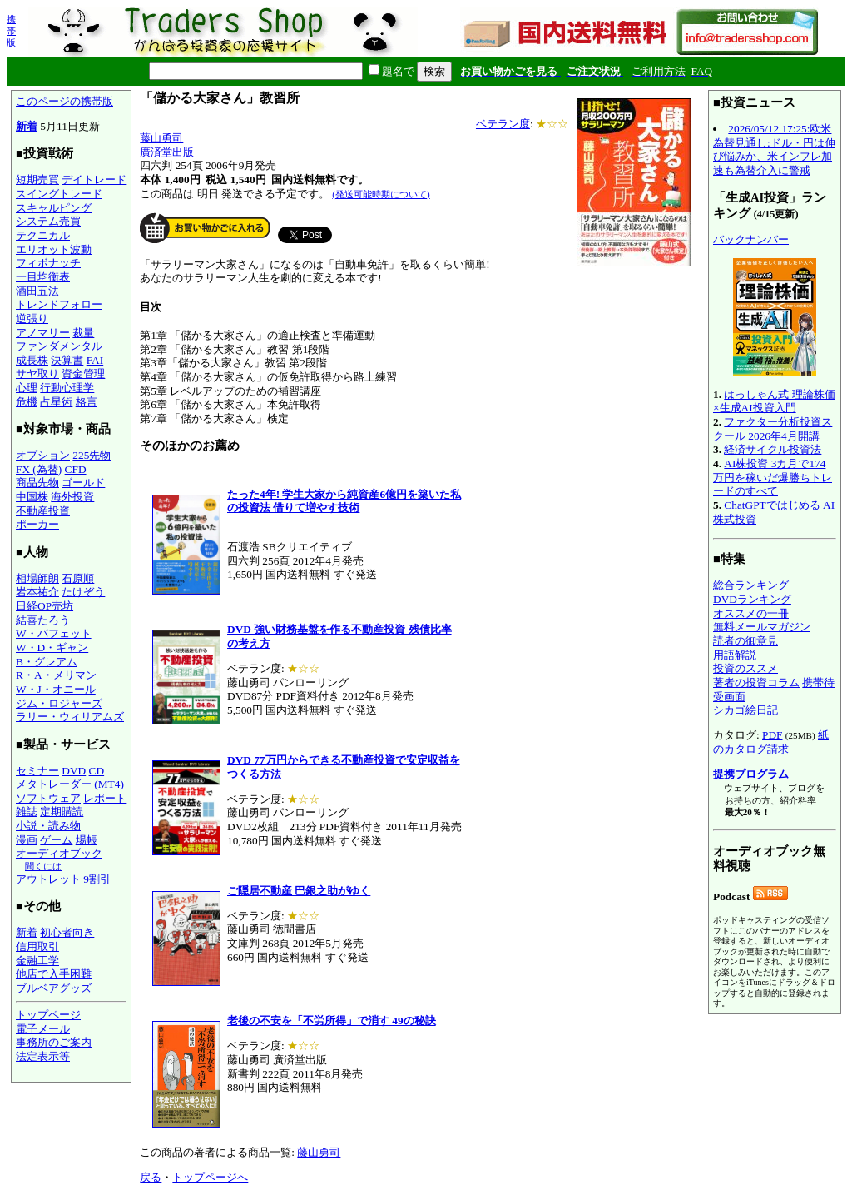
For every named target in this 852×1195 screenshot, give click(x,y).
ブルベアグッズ (54, 988)
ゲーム (56, 840)
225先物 (91, 455)
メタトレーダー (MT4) (70, 784)
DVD (74, 770)
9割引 (97, 879)
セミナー (37, 770)
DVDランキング (752, 599)
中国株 (32, 496)
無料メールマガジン (761, 626)
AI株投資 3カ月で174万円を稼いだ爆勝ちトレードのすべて (772, 477)
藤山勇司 (161, 138)
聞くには (43, 866)
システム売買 (48, 221)
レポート (104, 798)
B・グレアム (46, 661)
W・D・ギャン (52, 647)
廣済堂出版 (167, 152)
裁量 (83, 332)
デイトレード (94, 179)
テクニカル (43, 235)
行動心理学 (67, 387)
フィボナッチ (48, 262)
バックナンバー (751, 239)
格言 (86, 402)
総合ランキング (751, 585)
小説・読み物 (48, 825)
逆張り (32, 318)
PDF (772, 735)
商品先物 (37, 482)
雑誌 (26, 811)
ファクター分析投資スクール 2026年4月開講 (772, 429)
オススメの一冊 (751, 613)
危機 (26, 402)
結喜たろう (43, 620)
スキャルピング (54, 208)
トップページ (48, 1014)
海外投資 (72, 496)
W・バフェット (54, 633)
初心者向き (67, 932)
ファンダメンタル (59, 346)
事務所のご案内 (54, 1042)
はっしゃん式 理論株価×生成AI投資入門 (774, 401)
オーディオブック (59, 853)
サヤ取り (37, 373)
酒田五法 (37, 291)
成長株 (32, 360)
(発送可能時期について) (380, 194)
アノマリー (43, 332)
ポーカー (37, 524)
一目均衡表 (43, 277)
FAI (95, 360)
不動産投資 (43, 511)
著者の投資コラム (756, 682)
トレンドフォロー (59, 304)
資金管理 (83, 373)
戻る (150, 1177)
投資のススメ (745, 668)
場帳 (86, 840)
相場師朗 (37, 578)
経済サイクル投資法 (772, 449)
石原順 (78, 578)
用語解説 (734, 655)
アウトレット (48, 879)
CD (97, 770)
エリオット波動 (54, 249)
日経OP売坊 (44, 606)
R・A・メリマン (56, 675)
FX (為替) (39, 469)
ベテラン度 (503, 123)
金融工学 (37, 960)
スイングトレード (59, 193)
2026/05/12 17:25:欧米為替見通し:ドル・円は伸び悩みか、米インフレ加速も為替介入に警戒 (774, 149)
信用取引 (37, 946)
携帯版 (11, 30)
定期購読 (61, 811)
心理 (26, 387)
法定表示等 (43, 1056)
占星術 (56, 402)
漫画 (26, 840)
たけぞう (83, 591)
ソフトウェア (48, 798)
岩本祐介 (37, 591)
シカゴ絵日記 (745, 710)
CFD (76, 469)
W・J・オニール (56, 689)
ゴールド (83, 482)
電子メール (43, 1029)
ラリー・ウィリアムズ (70, 716)
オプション (43, 455)
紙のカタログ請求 (771, 742)
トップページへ (210, 1177)
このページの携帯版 (64, 101)
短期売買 (37, 179)
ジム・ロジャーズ (59, 703)
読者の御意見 (745, 641)
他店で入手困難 (54, 974)
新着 (26, 126)
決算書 (67, 360)
